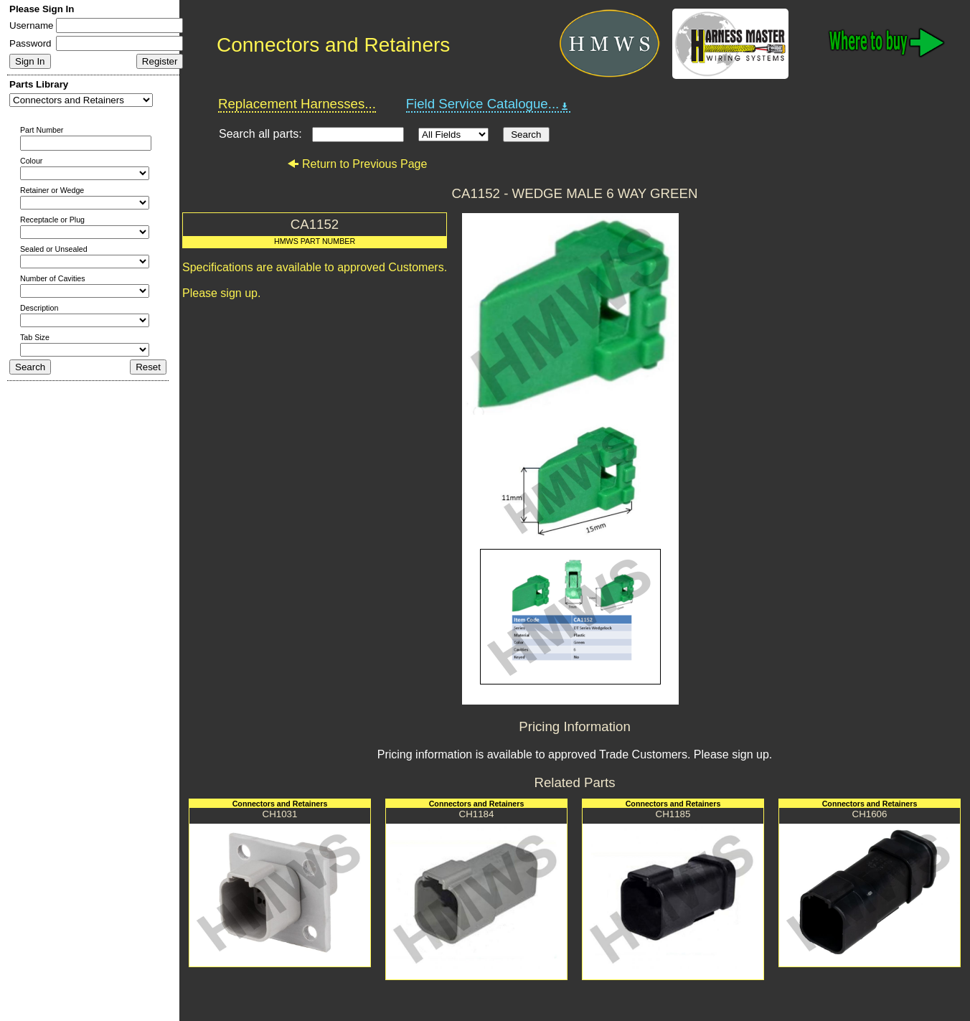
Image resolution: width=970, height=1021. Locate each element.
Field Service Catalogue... (488, 104)
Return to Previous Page (357, 164)
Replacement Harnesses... (297, 103)
